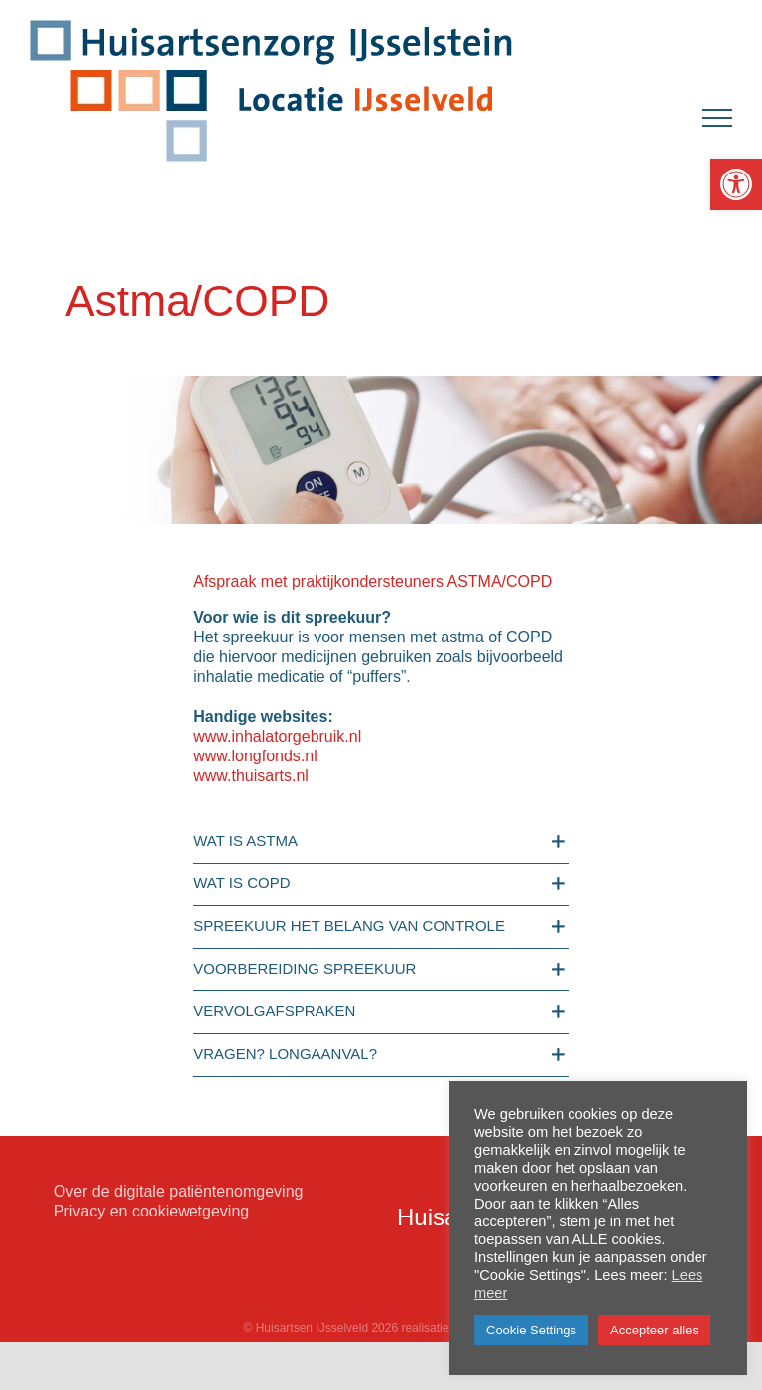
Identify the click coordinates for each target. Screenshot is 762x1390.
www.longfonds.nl (255, 756)
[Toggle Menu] (717, 118)
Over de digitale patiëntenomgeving (179, 1191)
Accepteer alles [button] (654, 1330)
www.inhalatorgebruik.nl (277, 736)
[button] (736, 184)
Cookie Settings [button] (531, 1330)
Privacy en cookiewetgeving (151, 1211)
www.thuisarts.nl (251, 775)
